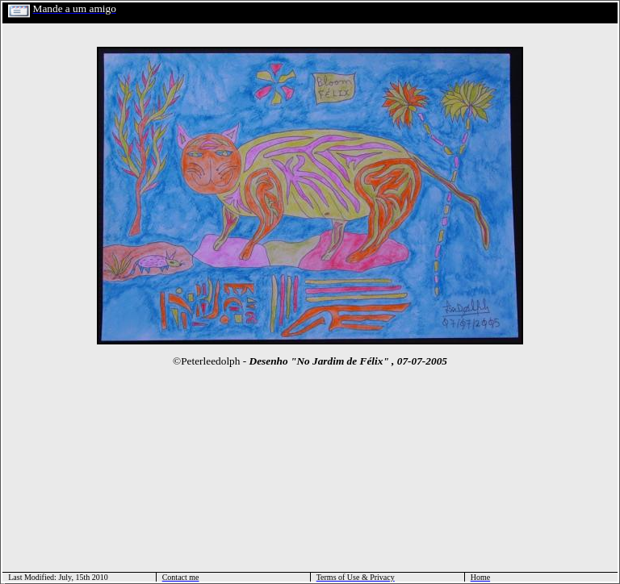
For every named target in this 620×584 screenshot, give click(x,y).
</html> (3, 582)
